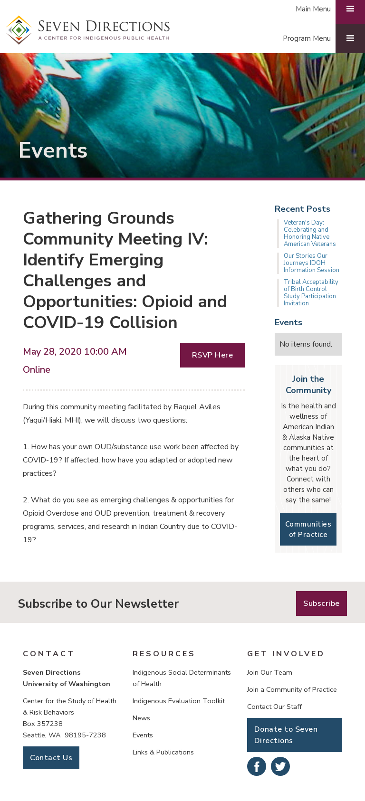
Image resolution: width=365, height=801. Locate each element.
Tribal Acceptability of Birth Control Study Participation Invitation (311, 293)
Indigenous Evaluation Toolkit (179, 701)
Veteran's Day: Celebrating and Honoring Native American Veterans (310, 233)
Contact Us (51, 758)
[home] (88, 30)
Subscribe (321, 603)
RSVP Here (212, 355)
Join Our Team (269, 672)
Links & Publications (163, 752)
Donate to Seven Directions (286, 735)
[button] (319, 38)
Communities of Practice (308, 529)
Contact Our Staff (274, 706)
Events (143, 735)
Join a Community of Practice (292, 689)
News (141, 718)
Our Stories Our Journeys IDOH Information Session (311, 263)
